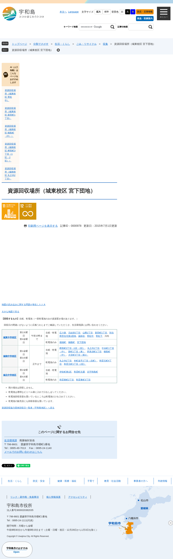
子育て (90, 481)
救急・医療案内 (145, 18)
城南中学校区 (9, 356)
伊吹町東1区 (65, 372)
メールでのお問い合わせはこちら (23, 451)
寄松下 (99, 336)
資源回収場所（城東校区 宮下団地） (32, 50)
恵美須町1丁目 (94, 351)
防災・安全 (39, 481)
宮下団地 (81, 342)
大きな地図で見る (10, 311)
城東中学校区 (9, 337)
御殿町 (71, 342)
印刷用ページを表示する (43, 225)
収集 (105, 43)
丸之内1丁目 (93, 348)
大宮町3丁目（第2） (78, 355)
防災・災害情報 (145, 11)
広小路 (62, 332)
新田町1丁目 (101, 332)
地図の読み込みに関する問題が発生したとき (24, 304)
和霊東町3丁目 (83, 379)
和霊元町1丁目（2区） (75, 364)
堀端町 (62, 342)
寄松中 (90, 336)
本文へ (63, 11)
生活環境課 (10, 440)
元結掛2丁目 (74, 332)
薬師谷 (81, 336)
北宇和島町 (92, 372)
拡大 (98, 11)
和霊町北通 (79, 372)
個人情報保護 (53, 497)
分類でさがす (40, 43)
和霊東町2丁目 (66, 379)
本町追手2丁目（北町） (85, 360)
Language (73, 11)
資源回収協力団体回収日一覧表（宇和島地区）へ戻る (28, 407)
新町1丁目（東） (76, 351)
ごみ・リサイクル (86, 43)
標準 (106, 11)
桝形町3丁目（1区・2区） (72, 348)
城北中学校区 (9, 375)
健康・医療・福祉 (66, 481)
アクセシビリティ (77, 497)
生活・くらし (62, 43)
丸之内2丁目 (65, 360)
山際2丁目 (88, 332)
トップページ (19, 43)
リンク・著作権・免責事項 (24, 497)
